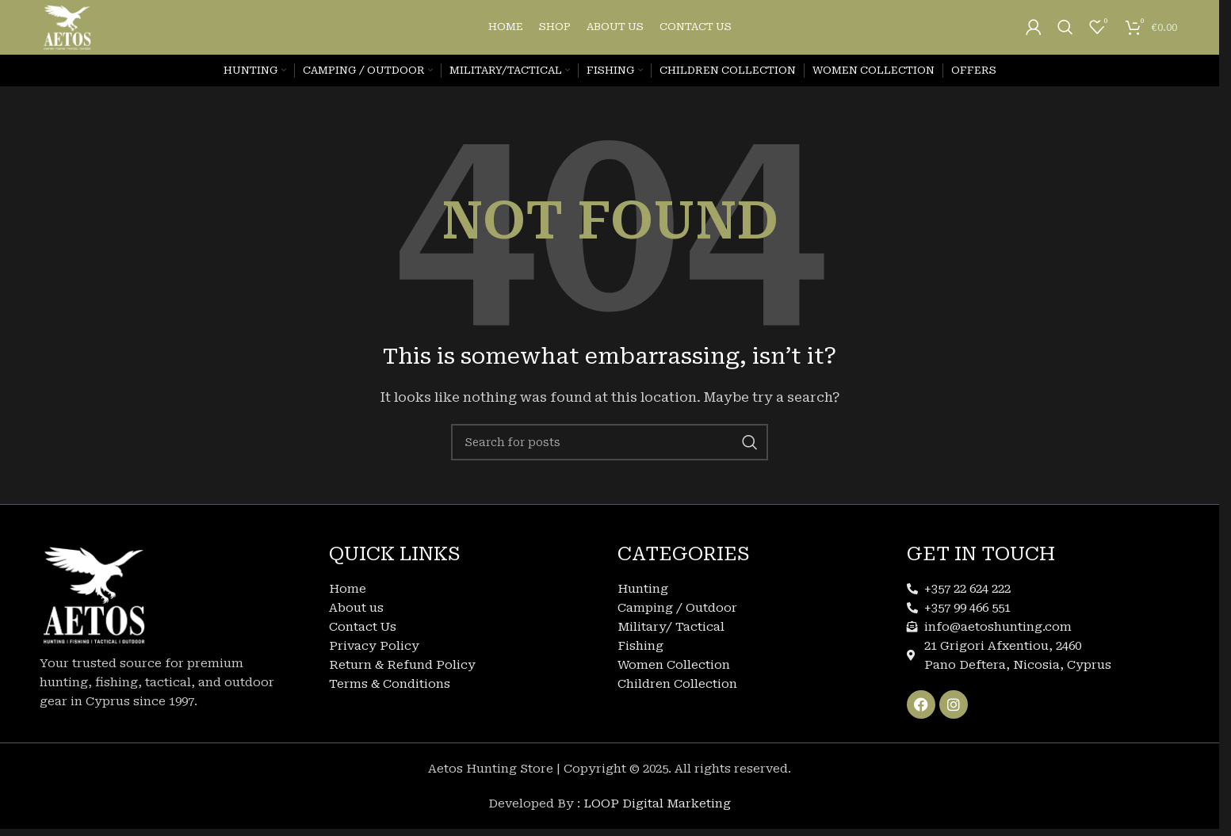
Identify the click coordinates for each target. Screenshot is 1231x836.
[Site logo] (76, 35)
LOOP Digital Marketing (657, 821)
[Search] (1065, 36)
